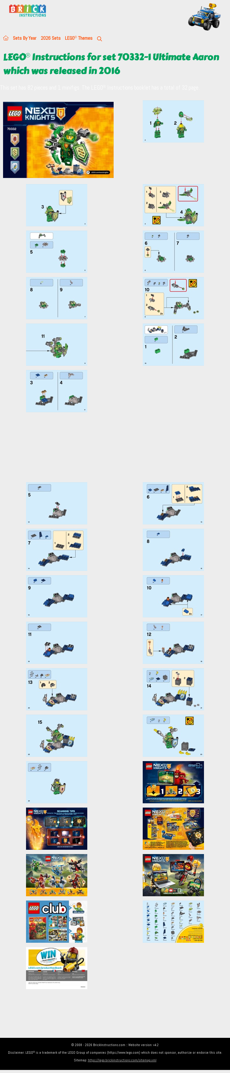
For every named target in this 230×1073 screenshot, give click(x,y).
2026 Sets (51, 38)
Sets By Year (24, 38)
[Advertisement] (117, 447)
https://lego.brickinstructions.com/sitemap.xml (122, 1060)
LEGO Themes (78, 38)
